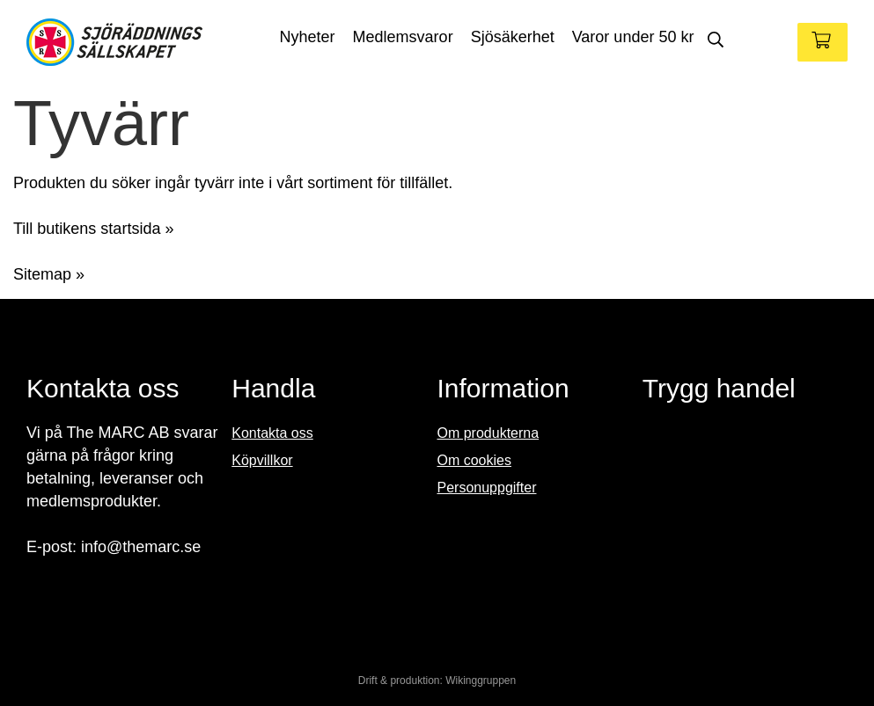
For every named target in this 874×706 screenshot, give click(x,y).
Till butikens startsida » (93, 228)
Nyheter (307, 37)
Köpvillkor (261, 460)
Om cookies (474, 460)
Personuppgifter (487, 487)
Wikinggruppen (480, 680)
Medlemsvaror (403, 37)
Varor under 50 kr (633, 37)
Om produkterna (488, 433)
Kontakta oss (272, 433)
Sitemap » (48, 274)
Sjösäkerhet (513, 37)
